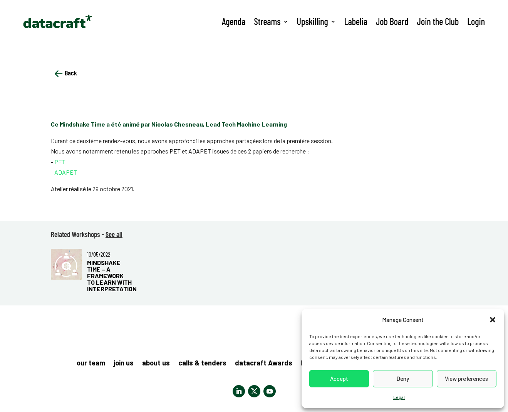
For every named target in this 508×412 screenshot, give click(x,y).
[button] (492, 320)
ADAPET (65, 172)
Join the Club (438, 21)
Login (476, 21)
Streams (267, 21)
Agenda (234, 21)
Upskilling (312, 21)
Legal (399, 397)
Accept (339, 378)
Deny (402, 378)
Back (66, 72)
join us (124, 363)
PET (59, 161)
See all (114, 234)
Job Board (392, 21)
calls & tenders (202, 363)
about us (156, 363)
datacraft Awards (263, 363)
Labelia (355, 21)
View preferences (466, 378)
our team (91, 363)
